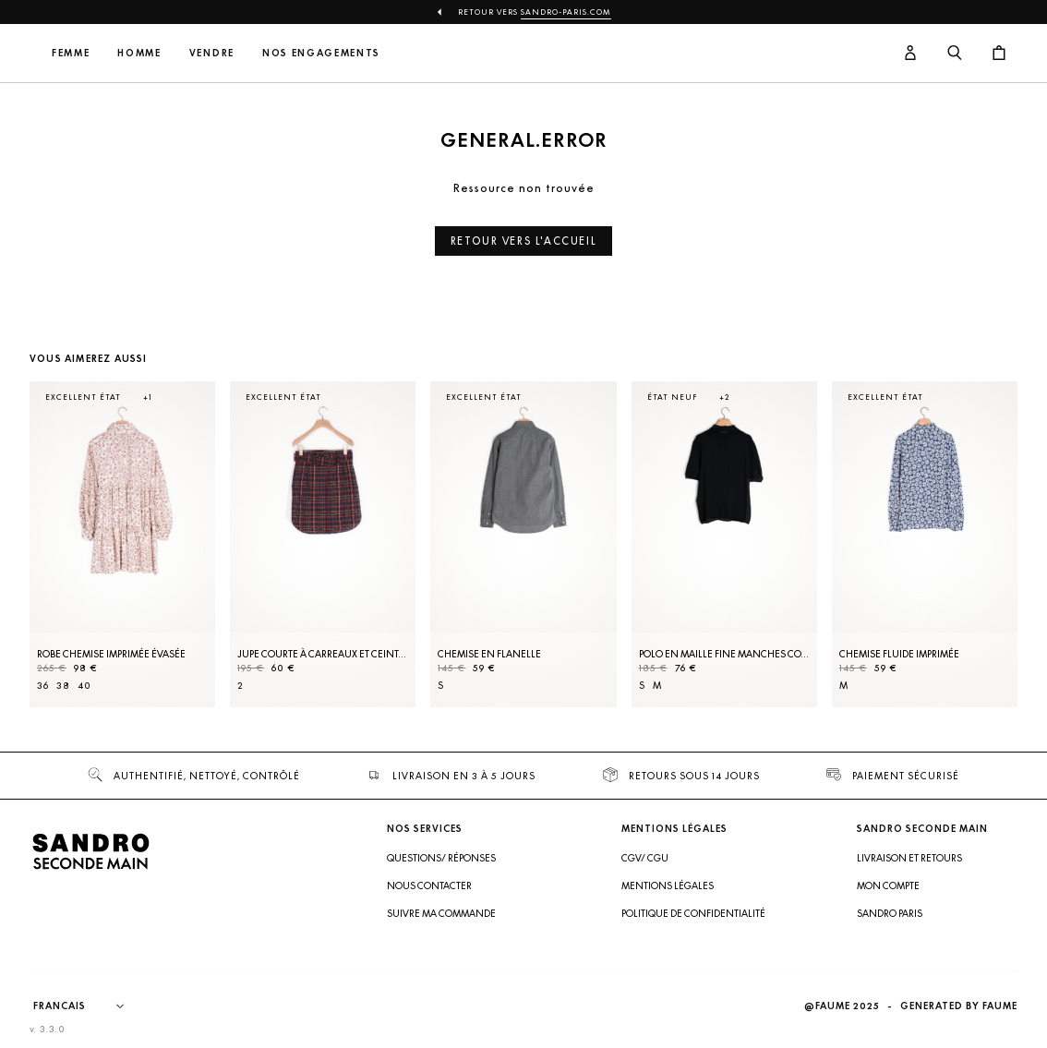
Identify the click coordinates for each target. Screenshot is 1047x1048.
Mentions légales (667, 885)
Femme (192, 53)
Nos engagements (443, 53)
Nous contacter (429, 885)
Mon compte (888, 885)
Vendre (333, 53)
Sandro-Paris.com (566, 12)
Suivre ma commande (441, 913)
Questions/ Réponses (441, 857)
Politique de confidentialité (693, 913)
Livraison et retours (909, 857)
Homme (261, 53)
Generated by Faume (958, 1006)
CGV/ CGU (644, 857)
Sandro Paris (889, 913)
